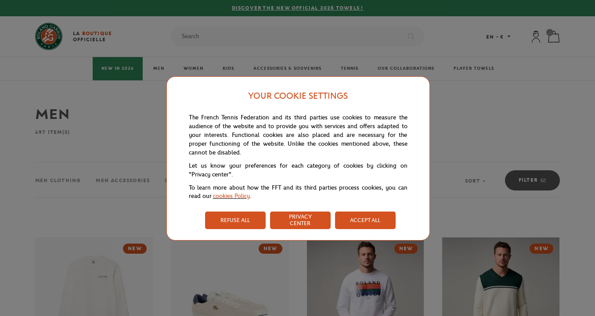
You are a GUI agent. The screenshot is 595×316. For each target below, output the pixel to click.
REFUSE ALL (235, 220)
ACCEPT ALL (365, 220)
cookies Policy (231, 196)
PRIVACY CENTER (300, 219)
